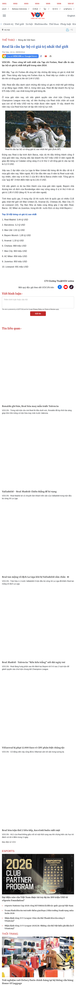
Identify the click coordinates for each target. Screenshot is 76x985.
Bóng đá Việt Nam (26, 40)
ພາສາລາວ (70, 9)
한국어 (57, 9)
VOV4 (37, 4)
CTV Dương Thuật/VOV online (59, 281)
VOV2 (15, 4)
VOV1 (4, 4)
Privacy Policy (37, 309)
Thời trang (10, 933)
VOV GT (71, 4)
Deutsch (5, 9)
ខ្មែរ (47, 9)
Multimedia (40, 24)
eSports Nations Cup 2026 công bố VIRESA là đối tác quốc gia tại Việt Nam (39, 905)
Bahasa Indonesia (21, 9)
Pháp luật (65, 24)
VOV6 (59, 4)
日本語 (37, 9)
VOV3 (26, 4)
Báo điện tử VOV (9, 842)
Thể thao (54, 24)
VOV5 (48, 4)
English (71, 16)
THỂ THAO (8, 39)
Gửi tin (38, 314)
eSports (8, 851)
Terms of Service (50, 309)
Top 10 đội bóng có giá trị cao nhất (19, 214)
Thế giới (19, 24)
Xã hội (29, 24)
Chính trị (8, 24)
